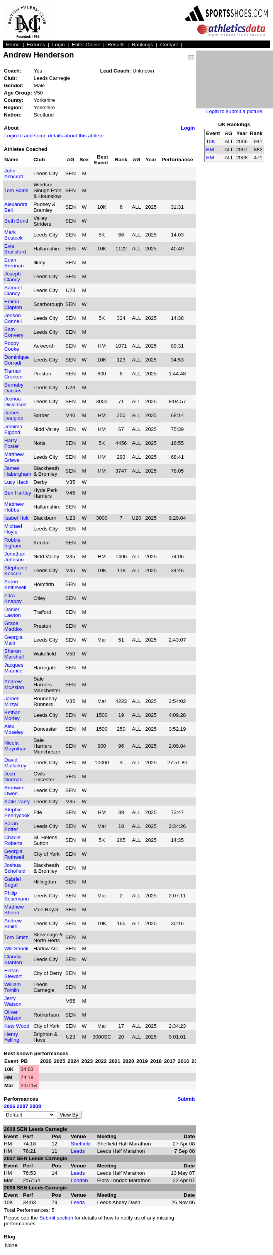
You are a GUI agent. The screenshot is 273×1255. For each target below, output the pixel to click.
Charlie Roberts (13, 840)
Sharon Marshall (14, 654)
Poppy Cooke (11, 346)
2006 (9, 1106)
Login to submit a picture (234, 111)
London (79, 1180)
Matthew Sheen (14, 909)
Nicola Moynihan (15, 746)
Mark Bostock (13, 235)
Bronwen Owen (14, 790)
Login (58, 44)
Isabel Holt (16, 518)
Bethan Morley (12, 715)
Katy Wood (16, 1026)
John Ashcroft (13, 173)
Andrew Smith (13, 923)
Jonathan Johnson (14, 556)
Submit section (56, 1218)
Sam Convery (14, 332)
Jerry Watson (13, 1001)
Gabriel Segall (12, 882)
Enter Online (86, 44)
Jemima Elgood (13, 429)
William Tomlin (12, 987)
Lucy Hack (16, 482)
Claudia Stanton (13, 959)
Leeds (78, 1151)
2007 (22, 1106)
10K (210, 141)
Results (115, 44)
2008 (35, 1106)
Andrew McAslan (14, 684)
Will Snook (16, 948)
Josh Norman (13, 776)
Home (13, 44)
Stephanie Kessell (15, 570)
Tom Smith (16, 937)
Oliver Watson (13, 1015)
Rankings (142, 44)
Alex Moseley (14, 729)
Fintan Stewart (13, 973)
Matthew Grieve (14, 457)
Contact (169, 44)
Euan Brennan (14, 263)
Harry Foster (11, 443)
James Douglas (13, 415)
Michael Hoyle (13, 529)
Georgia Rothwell (14, 854)
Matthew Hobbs (14, 507)
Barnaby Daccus (14, 388)
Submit (186, 1099)
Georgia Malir (13, 640)
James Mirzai (11, 701)
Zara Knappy (13, 598)
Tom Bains (16, 190)
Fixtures (36, 44)
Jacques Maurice (14, 668)
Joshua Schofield (14, 868)
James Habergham (17, 471)
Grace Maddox (13, 626)
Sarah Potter (11, 826)
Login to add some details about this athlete (53, 136)
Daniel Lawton (12, 612)
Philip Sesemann (16, 896)
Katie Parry (17, 801)
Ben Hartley (17, 493)
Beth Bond (16, 221)
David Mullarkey (15, 763)
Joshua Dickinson (15, 401)
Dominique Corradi (16, 360)
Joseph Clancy (12, 276)
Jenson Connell (13, 318)
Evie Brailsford (15, 249)
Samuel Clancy (13, 290)
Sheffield (81, 1144)
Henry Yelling (11, 1037)
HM (210, 149)
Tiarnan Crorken (13, 374)
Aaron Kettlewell (15, 584)
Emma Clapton (13, 304)
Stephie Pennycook (17, 812)
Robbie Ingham (12, 543)
